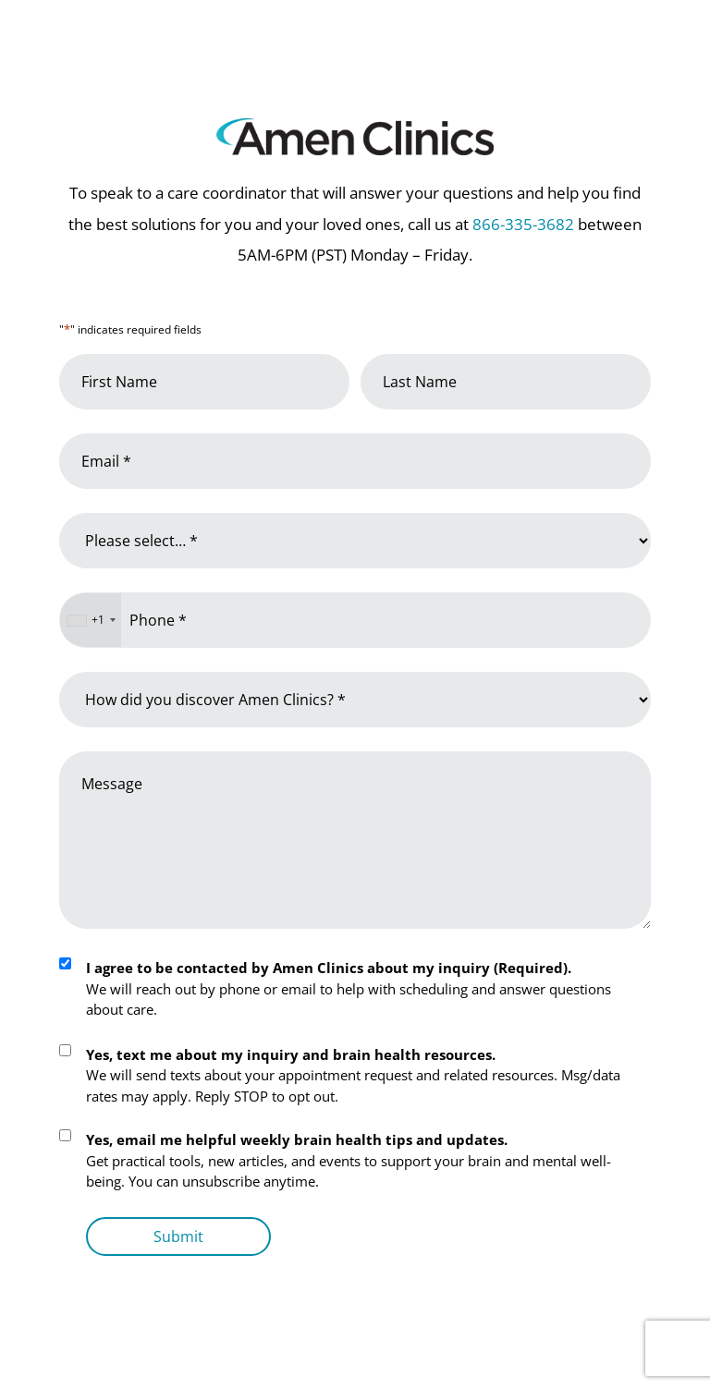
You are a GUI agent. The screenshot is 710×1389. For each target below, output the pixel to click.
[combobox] (90, 620)
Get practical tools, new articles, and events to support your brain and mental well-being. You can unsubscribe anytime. (348, 1160)
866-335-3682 (523, 224)
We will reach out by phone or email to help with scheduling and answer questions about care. (348, 988)
